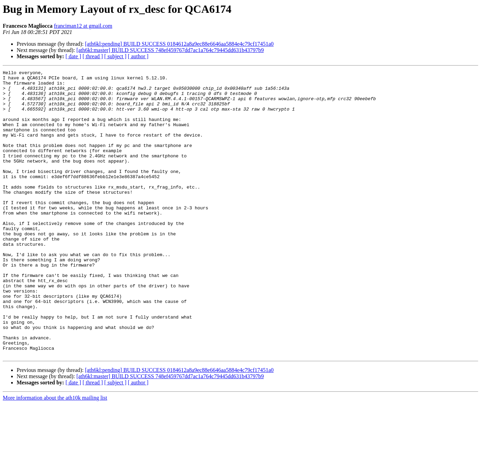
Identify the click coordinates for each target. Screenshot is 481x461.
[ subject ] (115, 56)
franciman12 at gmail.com (83, 26)
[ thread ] (92, 56)
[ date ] (73, 56)
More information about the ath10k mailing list (55, 455)
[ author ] (138, 56)
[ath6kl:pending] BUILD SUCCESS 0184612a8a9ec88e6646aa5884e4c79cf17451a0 (179, 44)
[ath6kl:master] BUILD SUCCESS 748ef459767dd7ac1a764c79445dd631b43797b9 (170, 50)
